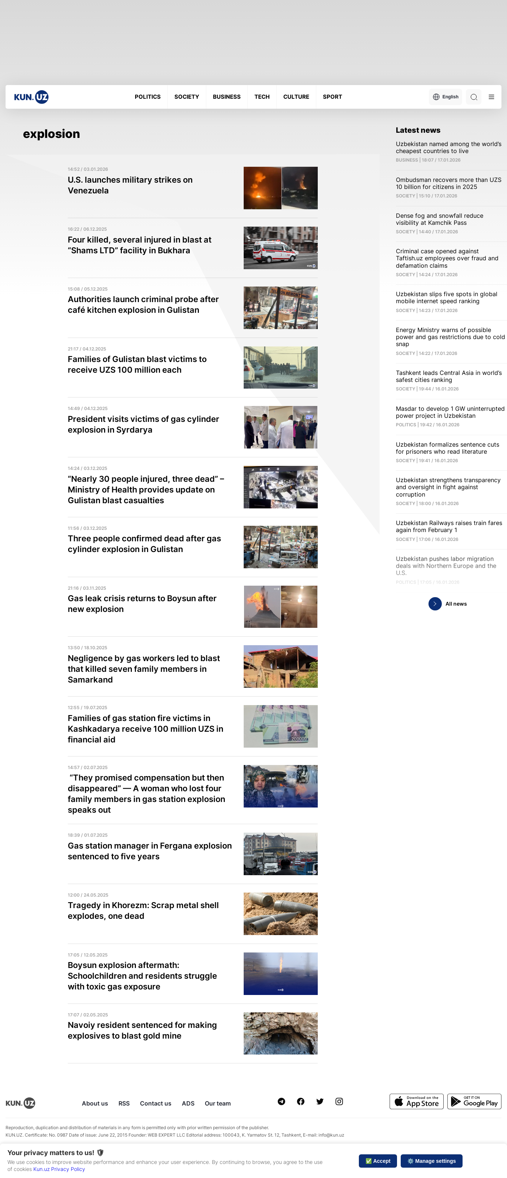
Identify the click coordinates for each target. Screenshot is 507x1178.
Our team (218, 1103)
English (445, 97)
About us (95, 1103)
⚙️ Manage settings (431, 1161)
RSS (124, 1103)
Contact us (155, 1103)
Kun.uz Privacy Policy (59, 1169)
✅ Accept (378, 1161)
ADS (188, 1103)
